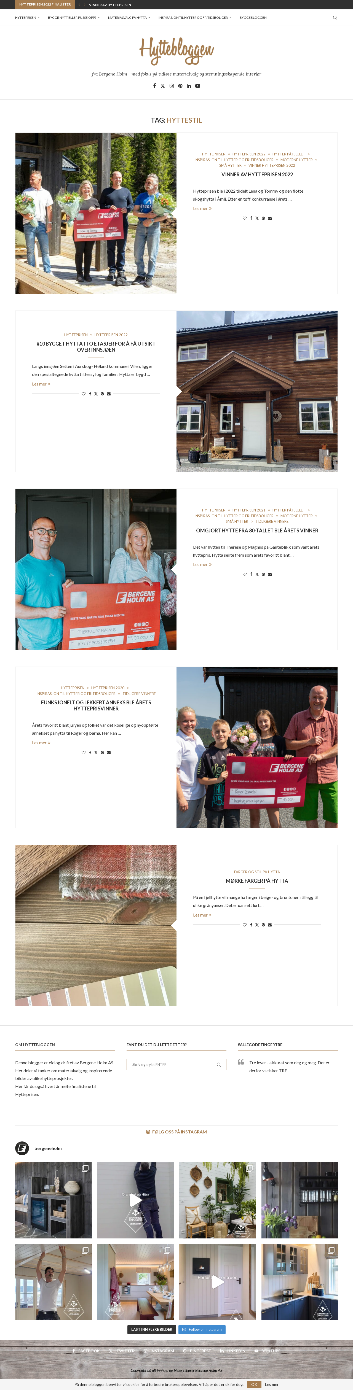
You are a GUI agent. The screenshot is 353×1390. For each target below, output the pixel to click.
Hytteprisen (25, 17)
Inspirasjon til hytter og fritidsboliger (193, 17)
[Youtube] (197, 85)
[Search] (335, 18)
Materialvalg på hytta (127, 17)
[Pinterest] (180, 85)
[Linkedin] (189, 85)
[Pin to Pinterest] (263, 218)
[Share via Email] (270, 218)
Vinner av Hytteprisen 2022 (114, 5)
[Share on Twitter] (257, 218)
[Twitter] (162, 85)
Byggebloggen (253, 17)
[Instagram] (172, 85)
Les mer (202, 208)
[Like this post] (245, 218)
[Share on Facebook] (251, 218)
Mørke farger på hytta (257, 881)
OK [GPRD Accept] (254, 1384)
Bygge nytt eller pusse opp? (72, 17)
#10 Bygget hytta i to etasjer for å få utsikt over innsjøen (96, 347)
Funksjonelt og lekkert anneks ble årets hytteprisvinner (96, 705)
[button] (79, 4)
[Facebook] (154, 85)
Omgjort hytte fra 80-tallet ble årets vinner (257, 530)
